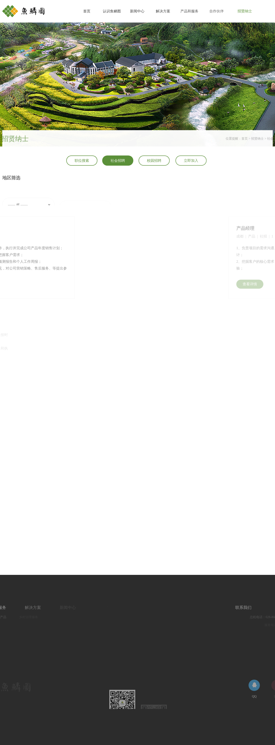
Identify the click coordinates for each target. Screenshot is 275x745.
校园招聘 (156, 160)
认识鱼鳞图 (113, 11)
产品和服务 (193, 11)
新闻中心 (139, 11)
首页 (87, 11)
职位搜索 (82, 160)
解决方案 (165, 11)
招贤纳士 (252, 11)
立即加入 (194, 160)
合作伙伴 (222, 11)
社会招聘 (119, 160)
